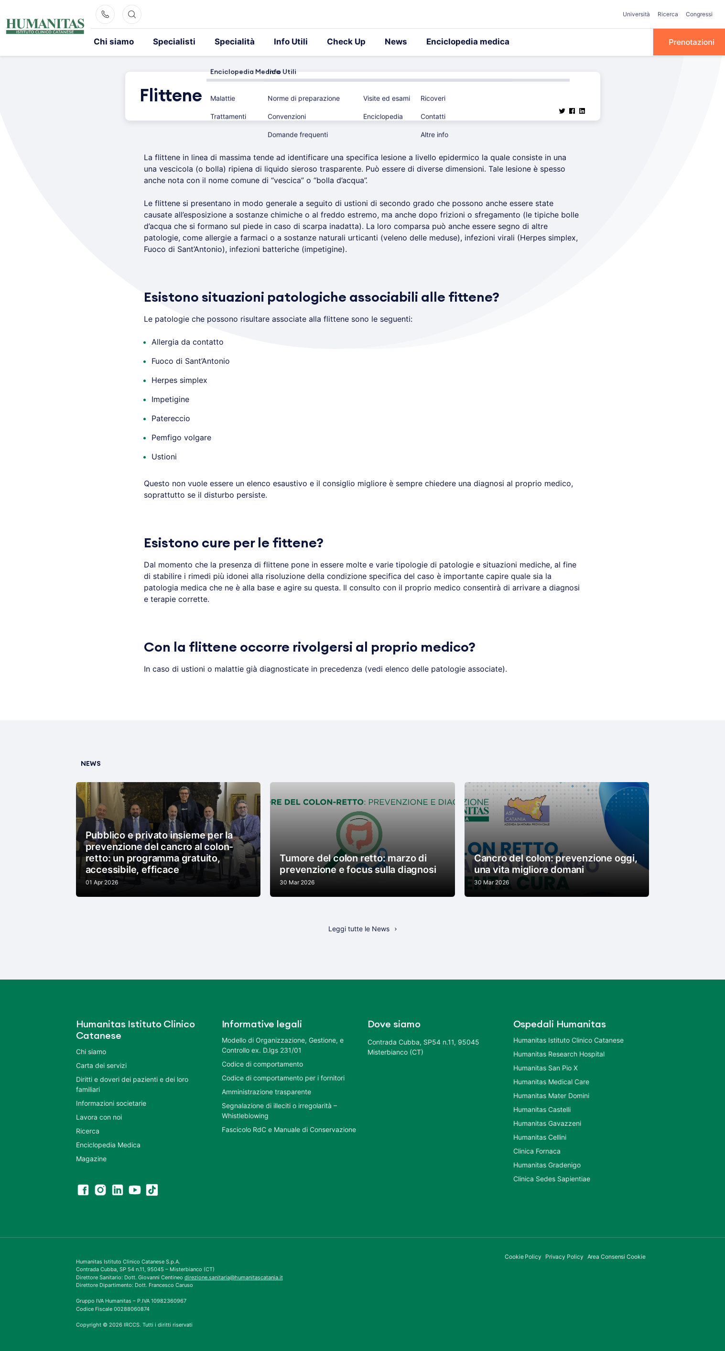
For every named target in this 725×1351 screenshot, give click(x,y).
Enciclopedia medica (441, 41)
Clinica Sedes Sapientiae (551, 1178)
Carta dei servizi (101, 1064)
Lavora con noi (99, 1116)
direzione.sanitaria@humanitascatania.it (233, 1276)
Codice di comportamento (262, 1063)
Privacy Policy (564, 1255)
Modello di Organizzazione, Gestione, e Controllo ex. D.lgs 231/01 (283, 1044)
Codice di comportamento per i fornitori (283, 1077)
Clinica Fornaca (537, 1150)
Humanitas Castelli (542, 1108)
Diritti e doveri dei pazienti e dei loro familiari (132, 1083)
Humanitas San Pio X (545, 1067)
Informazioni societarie (111, 1102)
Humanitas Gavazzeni (547, 1122)
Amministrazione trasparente (266, 1091)
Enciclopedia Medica (108, 1144)
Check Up (327, 41)
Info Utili (275, 41)
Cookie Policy (523, 1255)
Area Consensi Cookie (616, 1255)
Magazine (91, 1158)
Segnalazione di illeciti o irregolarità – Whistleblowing (279, 1109)
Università (636, 14)
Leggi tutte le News (359, 928)
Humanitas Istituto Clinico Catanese (568, 1039)
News (374, 41)
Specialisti (167, 41)
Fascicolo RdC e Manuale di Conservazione (289, 1128)
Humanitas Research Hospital (559, 1053)
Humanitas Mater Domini (551, 1094)
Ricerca (668, 14)
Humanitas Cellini (539, 1136)
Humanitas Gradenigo (547, 1164)
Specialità (223, 41)
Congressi (699, 14)
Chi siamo (112, 41)
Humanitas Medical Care (551, 1081)
